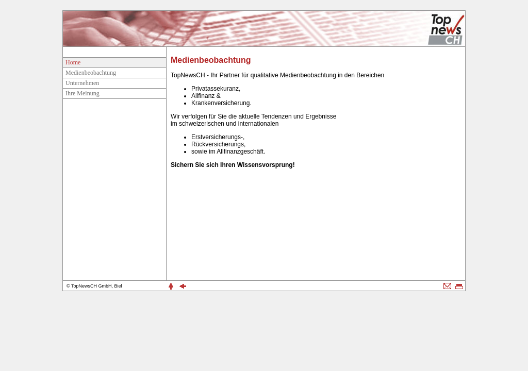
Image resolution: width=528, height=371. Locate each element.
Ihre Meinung (82, 93)
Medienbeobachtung (90, 72)
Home (72, 62)
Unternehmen (82, 83)
